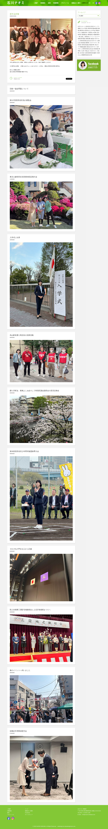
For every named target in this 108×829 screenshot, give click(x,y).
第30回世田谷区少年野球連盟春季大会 (24, 451)
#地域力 (97, 30)
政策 (49, 3)
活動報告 (42, 3)
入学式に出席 (15, 237)
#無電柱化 (84, 34)
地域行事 (80, 38)
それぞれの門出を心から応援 (21, 549)
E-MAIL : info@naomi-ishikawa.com (86, 814)
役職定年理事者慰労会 (18, 731)
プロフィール (65, 3)
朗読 (84, 38)
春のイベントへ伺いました (20, 670)
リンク (26, 809)
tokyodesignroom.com (70, 826)
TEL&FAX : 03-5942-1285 (84, 812)
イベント (92, 36)
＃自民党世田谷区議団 (90, 53)
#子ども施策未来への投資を (85, 32)
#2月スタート (81, 26)
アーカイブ (81, 12)
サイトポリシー (29, 814)
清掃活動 (88, 38)
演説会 (92, 38)
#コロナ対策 (84, 28)
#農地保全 (90, 34)
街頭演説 (83, 42)
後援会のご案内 (76, 3)
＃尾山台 (86, 50)
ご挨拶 (36, 3)
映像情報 (55, 3)
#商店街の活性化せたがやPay (87, 30)
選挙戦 (87, 42)
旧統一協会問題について (19, 89)
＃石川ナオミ (93, 50)
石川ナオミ (93, 46)
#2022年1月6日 (89, 26)
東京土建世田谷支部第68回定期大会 (23, 177)
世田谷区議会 (85, 44)
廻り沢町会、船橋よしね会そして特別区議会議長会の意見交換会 (34, 391)
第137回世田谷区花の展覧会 (20, 100)
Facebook (27, 812)
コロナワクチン (93, 42)
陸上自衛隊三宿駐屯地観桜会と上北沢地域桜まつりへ (30, 610)
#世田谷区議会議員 (92, 28)
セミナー (97, 36)
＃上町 (82, 50)
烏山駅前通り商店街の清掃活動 (22, 335)
